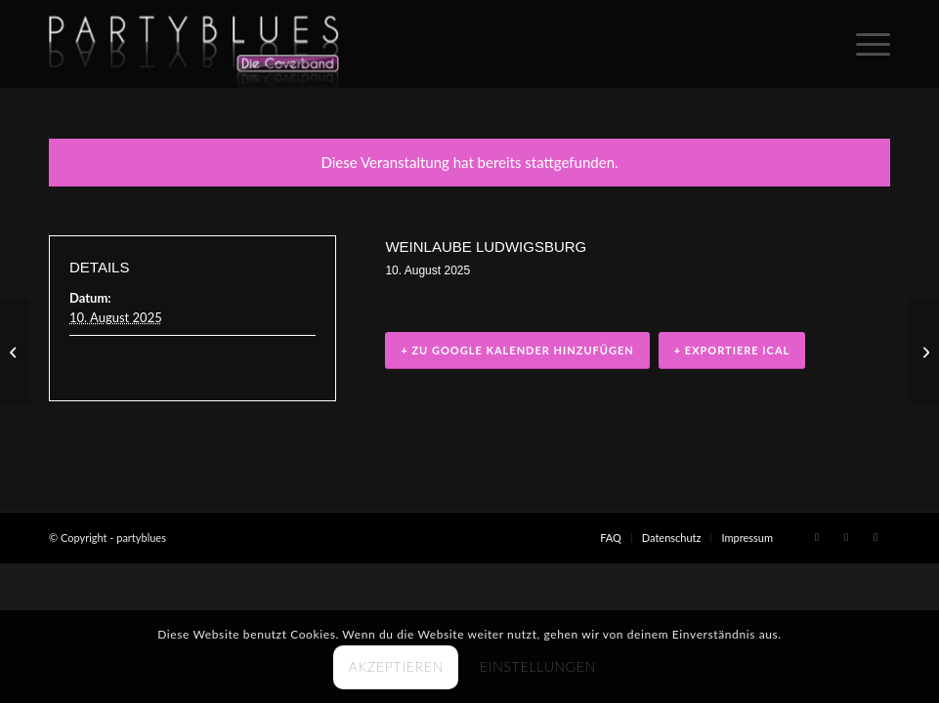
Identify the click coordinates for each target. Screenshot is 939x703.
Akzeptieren (396, 666)
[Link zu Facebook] (817, 537)
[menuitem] (863, 44)
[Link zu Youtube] (875, 537)
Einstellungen (538, 666)
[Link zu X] (846, 537)
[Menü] (863, 44)
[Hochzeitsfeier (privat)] (924, 351)
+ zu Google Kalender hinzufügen (517, 351)
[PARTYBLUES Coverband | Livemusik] (194, 44)
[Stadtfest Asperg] (15, 351)
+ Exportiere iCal (732, 351)
